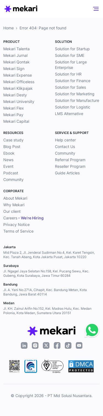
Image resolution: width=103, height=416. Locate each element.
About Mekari (15, 198)
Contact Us (65, 146)
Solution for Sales (70, 87)
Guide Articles (67, 173)
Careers (23, 218)
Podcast (10, 173)
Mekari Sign (13, 68)
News (8, 159)
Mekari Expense (17, 75)
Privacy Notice (16, 224)
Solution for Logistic (72, 107)
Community (13, 179)
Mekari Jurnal (15, 55)
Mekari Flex (13, 108)
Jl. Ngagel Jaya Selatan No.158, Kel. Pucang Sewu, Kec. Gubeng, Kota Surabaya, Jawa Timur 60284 (46, 273)
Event (8, 166)
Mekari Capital (16, 121)
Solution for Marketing (74, 93)
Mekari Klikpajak (18, 88)
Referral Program (70, 159)
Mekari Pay (13, 114)
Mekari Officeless (18, 81)
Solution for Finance (72, 80)
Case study (13, 140)
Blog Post (11, 146)
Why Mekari (13, 204)
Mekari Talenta (16, 48)
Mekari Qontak (16, 62)
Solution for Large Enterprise (71, 65)
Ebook (9, 153)
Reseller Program (70, 166)
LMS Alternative (69, 113)
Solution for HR (68, 74)
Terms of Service (18, 231)
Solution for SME (69, 55)
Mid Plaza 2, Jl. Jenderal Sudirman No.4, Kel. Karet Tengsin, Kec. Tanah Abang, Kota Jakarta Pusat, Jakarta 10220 (49, 254)
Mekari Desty (15, 95)
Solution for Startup (72, 48)
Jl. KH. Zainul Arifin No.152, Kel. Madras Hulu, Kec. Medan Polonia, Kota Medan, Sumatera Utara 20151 (47, 310)
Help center (65, 140)
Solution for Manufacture (77, 100)
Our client (12, 211)
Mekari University (18, 101)
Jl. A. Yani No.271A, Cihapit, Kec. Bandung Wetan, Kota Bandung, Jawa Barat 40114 (45, 292)
